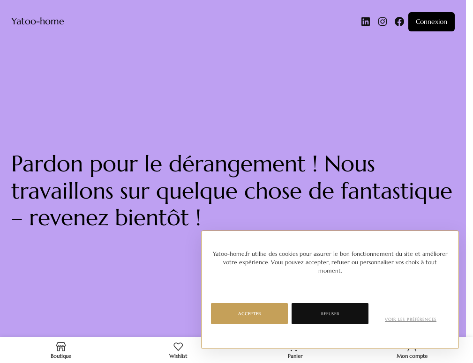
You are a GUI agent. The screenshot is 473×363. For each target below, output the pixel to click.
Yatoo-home (37, 21)
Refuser (330, 314)
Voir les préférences (410, 319)
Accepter (249, 314)
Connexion (431, 21)
